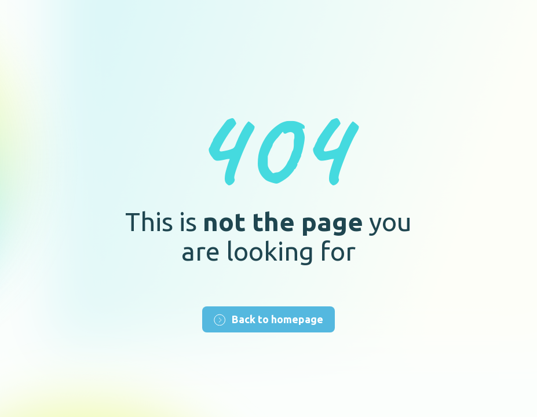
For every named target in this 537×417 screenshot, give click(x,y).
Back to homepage (268, 319)
